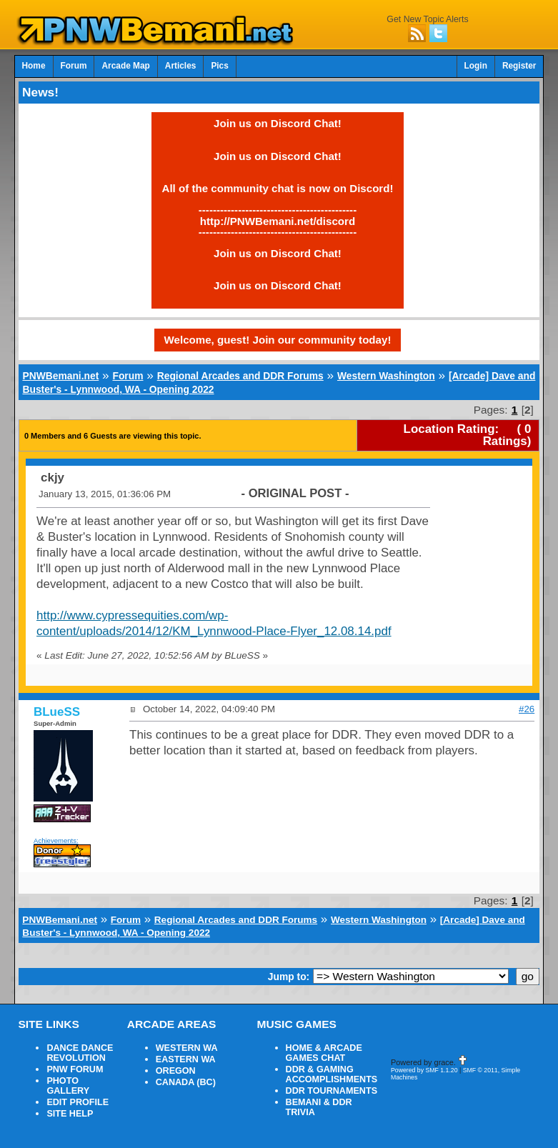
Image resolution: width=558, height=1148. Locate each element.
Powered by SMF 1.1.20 (424, 1070)
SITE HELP (69, 1114)
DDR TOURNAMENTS (332, 1091)
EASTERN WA (186, 1059)
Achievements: (56, 840)
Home (34, 66)
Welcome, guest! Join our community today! (278, 340)
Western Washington (386, 375)
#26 (526, 709)
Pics (219, 66)
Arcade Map (125, 66)
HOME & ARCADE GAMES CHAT (324, 1053)
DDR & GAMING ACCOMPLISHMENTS (332, 1074)
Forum (74, 66)
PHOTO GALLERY (67, 1086)
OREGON (176, 1071)
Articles (180, 66)
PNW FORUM (74, 1069)
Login (475, 66)
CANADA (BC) (186, 1082)
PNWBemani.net (60, 375)
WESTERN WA (187, 1048)
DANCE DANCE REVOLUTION (79, 1053)
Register (519, 66)
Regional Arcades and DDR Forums (240, 375)
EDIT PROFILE (77, 1102)
